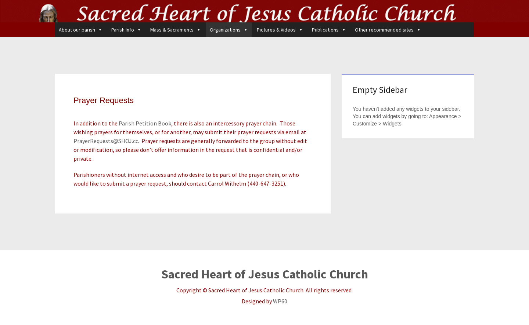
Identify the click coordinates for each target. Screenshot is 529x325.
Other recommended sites (388, 29)
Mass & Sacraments (175, 29)
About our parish (80, 29)
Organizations (229, 29)
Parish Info (126, 29)
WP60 (280, 301)
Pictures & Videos (280, 29)
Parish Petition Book (145, 123)
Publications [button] (329, 29)
